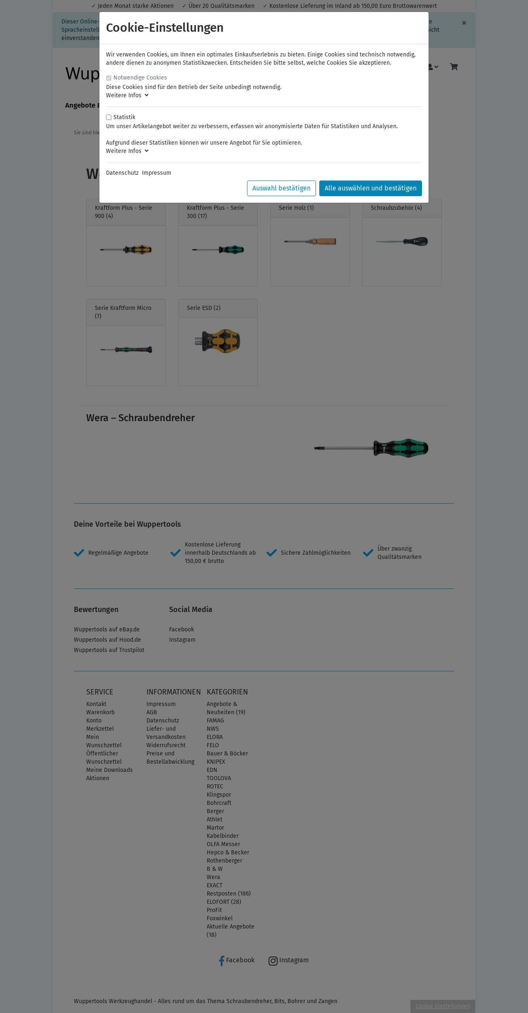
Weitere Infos (127, 95)
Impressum (156, 172)
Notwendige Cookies (140, 77)
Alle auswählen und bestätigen (371, 188)
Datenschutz (122, 172)
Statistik (124, 117)
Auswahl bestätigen (281, 188)
